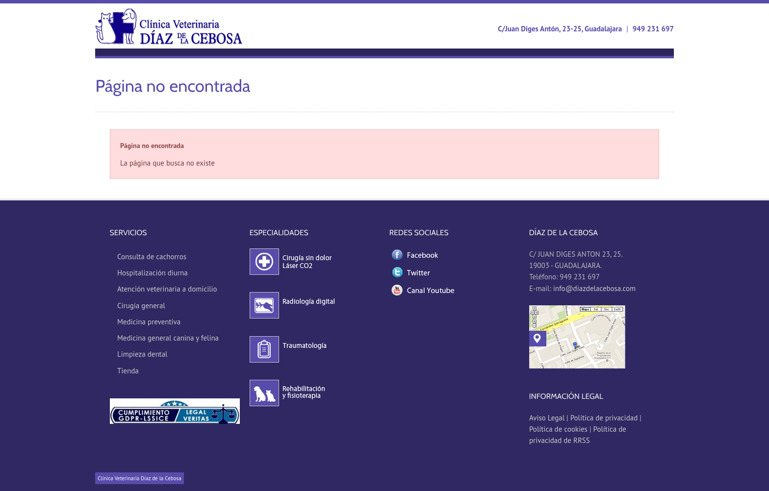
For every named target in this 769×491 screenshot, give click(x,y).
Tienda (128, 370)
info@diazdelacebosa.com (594, 288)
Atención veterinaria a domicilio (167, 289)
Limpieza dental (142, 354)
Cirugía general (141, 305)
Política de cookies (558, 429)
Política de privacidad (604, 417)
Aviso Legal (547, 417)
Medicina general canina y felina (168, 338)
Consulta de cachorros (151, 256)
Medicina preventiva (148, 321)
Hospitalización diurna (152, 272)
